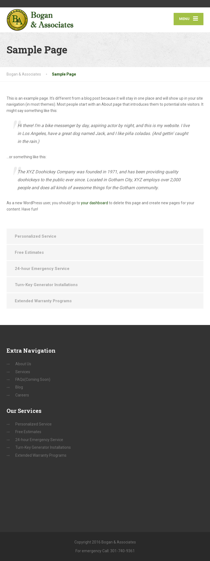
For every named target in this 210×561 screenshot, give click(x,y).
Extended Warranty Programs (43, 300)
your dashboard (94, 203)
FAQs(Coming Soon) (32, 379)
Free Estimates (29, 252)
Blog (19, 387)
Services (22, 372)
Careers (22, 395)
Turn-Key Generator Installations (46, 284)
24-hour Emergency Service (42, 268)
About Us (23, 364)
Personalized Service (35, 236)
